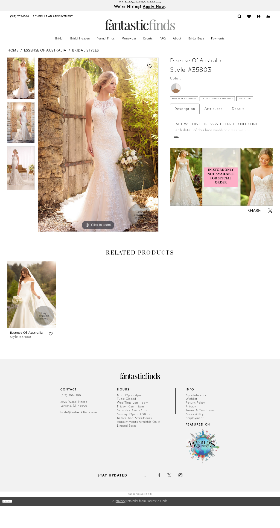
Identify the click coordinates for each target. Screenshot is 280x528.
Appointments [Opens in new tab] (196, 417)
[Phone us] (19, 20)
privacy (120, 523)
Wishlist (191, 421)
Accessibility (195, 436)
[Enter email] (138, 497)
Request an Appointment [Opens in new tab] (198, 106)
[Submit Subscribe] (152, 497)
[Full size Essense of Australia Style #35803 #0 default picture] (98, 148)
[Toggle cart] (268, 20)
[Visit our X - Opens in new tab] (177, 497)
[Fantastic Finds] (140, 27)
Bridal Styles (85, 53)
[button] (258, 20)
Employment (195, 440)
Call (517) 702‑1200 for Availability (208, 119)
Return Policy (195, 425)
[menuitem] (19, 20)
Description (184, 146)
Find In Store (187, 133)
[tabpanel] (21, 83)
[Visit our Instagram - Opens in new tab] (188, 498)
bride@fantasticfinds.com (78, 434)
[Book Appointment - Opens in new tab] (53, 20)
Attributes (214, 146)
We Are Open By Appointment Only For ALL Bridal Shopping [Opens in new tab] (139, 3)
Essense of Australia (45, 53)
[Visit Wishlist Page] (249, 20)
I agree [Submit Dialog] (12, 523)
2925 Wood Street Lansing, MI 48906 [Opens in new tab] (73, 426)
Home (12, 53)
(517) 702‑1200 (70, 417)
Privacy (191, 428)
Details (238, 146)
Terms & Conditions (200, 432)
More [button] (179, 176)
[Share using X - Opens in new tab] (270, 251)
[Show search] (239, 20)
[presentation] (31, 317)
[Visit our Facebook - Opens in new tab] (167, 497)
